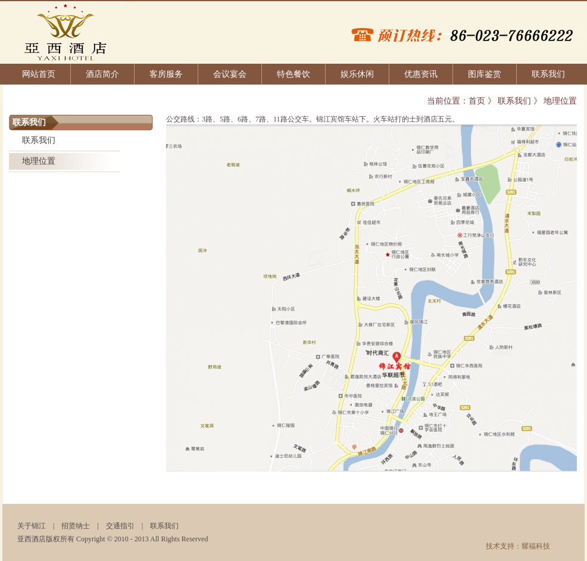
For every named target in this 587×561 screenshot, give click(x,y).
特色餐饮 (293, 74)
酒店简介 (102, 74)
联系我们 (548, 74)
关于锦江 (31, 526)
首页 (477, 100)
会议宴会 (229, 74)
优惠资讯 (421, 74)
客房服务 (166, 74)
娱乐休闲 (357, 74)
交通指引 (120, 526)
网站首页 (38, 74)
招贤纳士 (75, 526)
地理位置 (38, 161)
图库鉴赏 (484, 74)
